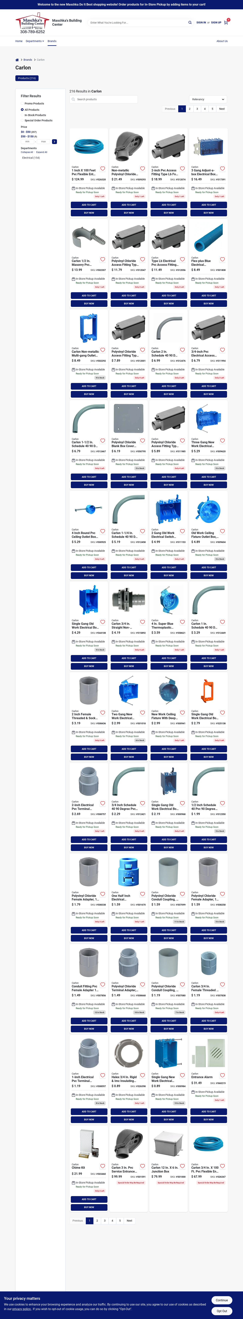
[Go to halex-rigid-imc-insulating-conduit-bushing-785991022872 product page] (128, 1079)
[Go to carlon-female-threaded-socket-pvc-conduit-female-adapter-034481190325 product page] (88, 717)
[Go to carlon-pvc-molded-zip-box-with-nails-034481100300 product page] (128, 717)
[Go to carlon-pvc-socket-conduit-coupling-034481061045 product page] (168, 898)
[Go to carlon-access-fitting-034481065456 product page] (168, 263)
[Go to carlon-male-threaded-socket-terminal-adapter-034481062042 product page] (128, 989)
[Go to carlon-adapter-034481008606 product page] (128, 898)
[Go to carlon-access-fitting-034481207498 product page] (168, 445)
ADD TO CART (89, 205)
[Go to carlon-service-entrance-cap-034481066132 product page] (128, 173)
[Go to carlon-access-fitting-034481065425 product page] (208, 354)
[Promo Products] (22, 103)
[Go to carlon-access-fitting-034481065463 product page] (168, 173)
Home (19, 41)
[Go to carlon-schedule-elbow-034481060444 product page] (128, 535)
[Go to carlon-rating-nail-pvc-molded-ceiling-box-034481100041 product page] (168, 717)
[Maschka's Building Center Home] (32, 22)
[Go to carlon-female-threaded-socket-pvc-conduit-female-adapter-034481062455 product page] (88, 898)
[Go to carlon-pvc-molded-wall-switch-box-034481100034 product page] (208, 445)
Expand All (41, 152)
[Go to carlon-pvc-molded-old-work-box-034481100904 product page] (168, 535)
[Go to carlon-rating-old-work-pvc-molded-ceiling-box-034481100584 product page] (208, 535)
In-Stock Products (35, 115)
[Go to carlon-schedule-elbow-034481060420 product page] (128, 807)
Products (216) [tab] (27, 78)
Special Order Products (38, 120)
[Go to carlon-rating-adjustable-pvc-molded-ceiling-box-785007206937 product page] (88, 535)
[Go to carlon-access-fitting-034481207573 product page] (128, 263)
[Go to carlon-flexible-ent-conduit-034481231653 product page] (208, 263)
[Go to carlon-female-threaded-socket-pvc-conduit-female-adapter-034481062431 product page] (88, 989)
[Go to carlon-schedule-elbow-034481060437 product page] (208, 626)
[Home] (17, 60)
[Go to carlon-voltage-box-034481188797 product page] (208, 717)
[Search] (190, 22)
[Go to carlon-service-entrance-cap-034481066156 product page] (128, 1169)
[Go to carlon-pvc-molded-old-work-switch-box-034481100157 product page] (168, 807)
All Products (32, 110)
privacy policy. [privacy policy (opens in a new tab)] (21, 1309)
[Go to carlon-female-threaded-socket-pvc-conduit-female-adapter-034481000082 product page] (208, 989)
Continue (222, 1300)
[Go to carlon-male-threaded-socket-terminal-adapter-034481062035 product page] (88, 1079)
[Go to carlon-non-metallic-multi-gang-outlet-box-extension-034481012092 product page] (88, 354)
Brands (52, 41)
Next (222, 108)
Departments (34, 41)
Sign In (201, 22)
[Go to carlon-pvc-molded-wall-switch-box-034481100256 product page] (168, 1079)
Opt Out (222, 1311)
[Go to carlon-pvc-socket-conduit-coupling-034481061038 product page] (168, 989)
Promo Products (34, 103)
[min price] (27, 141)
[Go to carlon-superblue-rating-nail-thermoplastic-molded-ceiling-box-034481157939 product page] (168, 626)
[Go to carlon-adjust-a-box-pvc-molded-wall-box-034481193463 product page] (208, 173)
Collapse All (27, 152)
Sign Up (216, 22)
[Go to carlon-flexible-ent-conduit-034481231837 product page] (208, 1169)
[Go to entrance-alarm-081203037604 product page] (208, 1079)
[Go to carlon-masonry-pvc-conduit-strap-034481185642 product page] (88, 263)
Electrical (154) (31, 157)
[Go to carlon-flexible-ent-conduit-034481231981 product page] (88, 173)
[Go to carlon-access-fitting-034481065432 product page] (128, 354)
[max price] (43, 141)
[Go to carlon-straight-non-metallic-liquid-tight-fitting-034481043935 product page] (128, 626)
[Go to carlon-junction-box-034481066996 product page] (168, 1169)
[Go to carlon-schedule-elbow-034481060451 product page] (88, 445)
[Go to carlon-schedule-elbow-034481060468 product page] (168, 354)
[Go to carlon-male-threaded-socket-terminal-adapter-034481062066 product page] (88, 807)
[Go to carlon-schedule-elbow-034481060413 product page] (208, 807)
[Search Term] (141, 22)
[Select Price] (54, 141)
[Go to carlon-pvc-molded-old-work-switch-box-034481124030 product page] (88, 626)
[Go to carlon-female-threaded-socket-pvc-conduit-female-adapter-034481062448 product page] (208, 898)
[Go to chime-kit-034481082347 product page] (88, 1169)
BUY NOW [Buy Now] (89, 213)
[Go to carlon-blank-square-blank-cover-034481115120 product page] (128, 445)
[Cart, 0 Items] (226, 23)
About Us (222, 41)
